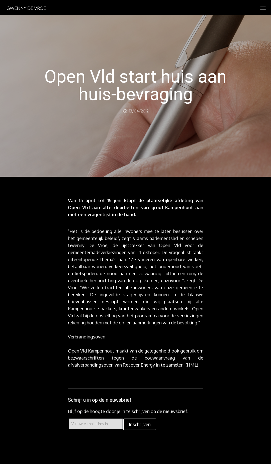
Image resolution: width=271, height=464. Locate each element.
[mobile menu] (263, 7)
